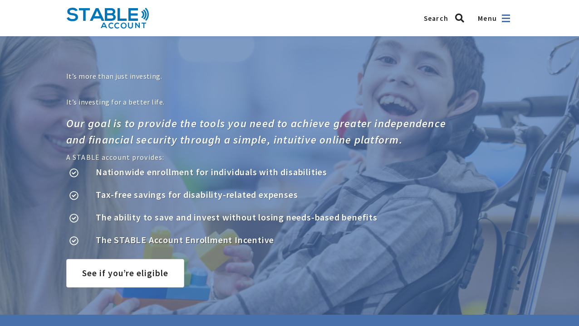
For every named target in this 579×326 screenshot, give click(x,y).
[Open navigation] (506, 18)
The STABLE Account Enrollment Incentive (185, 239)
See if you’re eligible (125, 273)
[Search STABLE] (446, 18)
